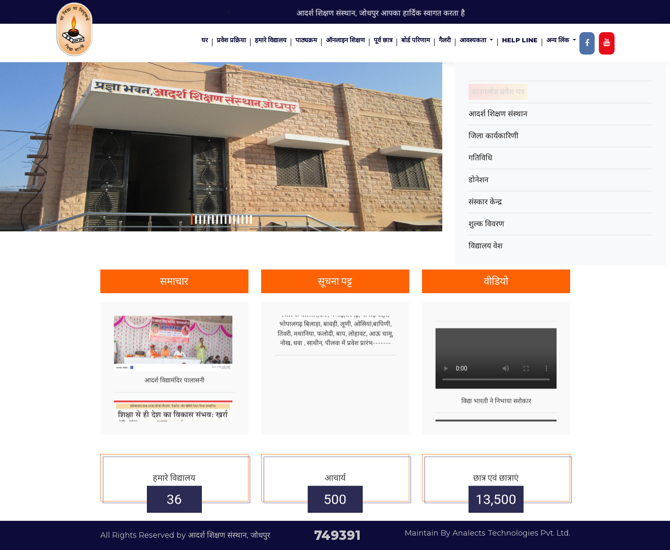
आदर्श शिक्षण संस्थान (498, 113)
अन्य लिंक (558, 40)
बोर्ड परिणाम (415, 40)
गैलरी (445, 40)
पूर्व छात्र (383, 40)
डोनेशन (478, 179)
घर (204, 40)
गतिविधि (480, 157)
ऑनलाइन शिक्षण (345, 40)
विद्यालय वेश (485, 245)
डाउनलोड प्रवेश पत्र (498, 91)
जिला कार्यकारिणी (493, 135)
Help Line (520, 40)
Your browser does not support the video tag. (496, 401)
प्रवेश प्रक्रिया (231, 40)
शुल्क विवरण (486, 223)
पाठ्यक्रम (306, 40)
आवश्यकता (474, 40)
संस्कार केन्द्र (485, 201)
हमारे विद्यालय (271, 40)
